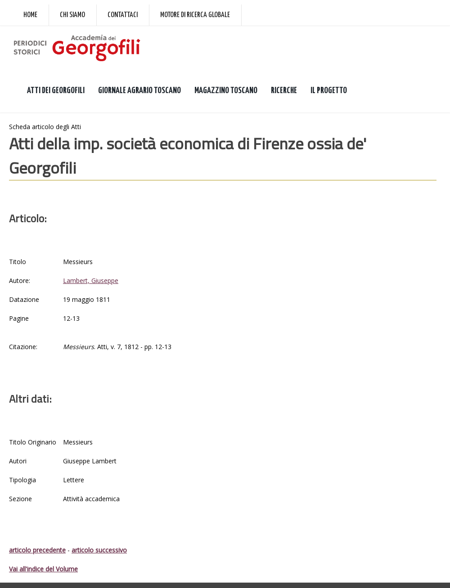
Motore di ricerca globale (195, 15)
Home (30, 15)
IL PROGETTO (328, 90)
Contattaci (123, 15)
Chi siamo (72, 15)
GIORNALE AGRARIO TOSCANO (139, 90)
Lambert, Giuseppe (90, 280)
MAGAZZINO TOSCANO (225, 90)
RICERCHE (284, 90)
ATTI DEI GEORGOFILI (56, 90)
